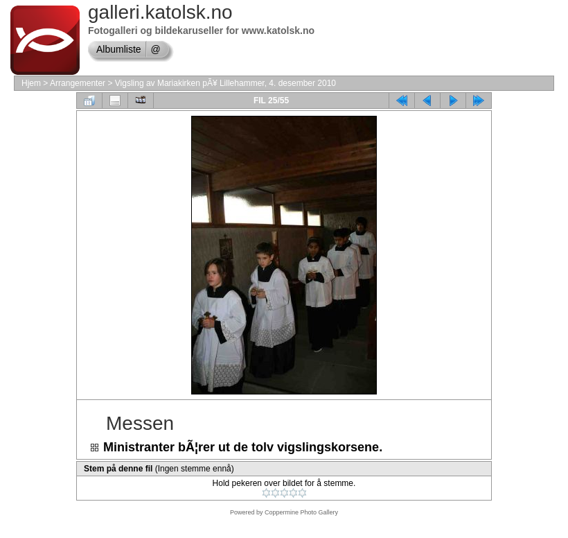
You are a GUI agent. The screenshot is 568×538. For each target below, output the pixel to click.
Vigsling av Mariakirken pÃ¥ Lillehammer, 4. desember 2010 (225, 83)
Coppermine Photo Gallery (301, 512)
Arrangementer (77, 83)
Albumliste (118, 49)
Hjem (31, 83)
